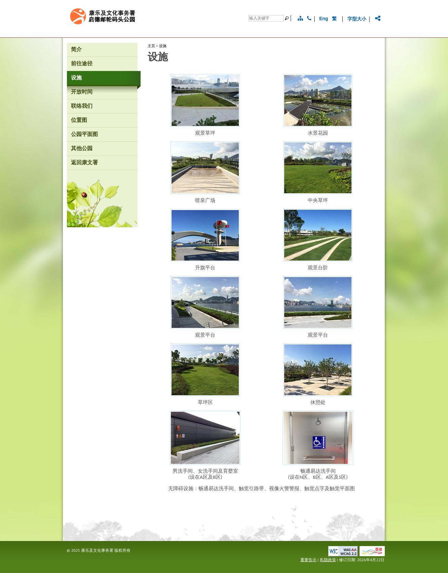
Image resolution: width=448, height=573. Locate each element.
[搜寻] (266, 18)
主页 (151, 46)
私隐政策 (328, 559)
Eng (323, 18)
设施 (162, 46)
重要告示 (308, 559)
